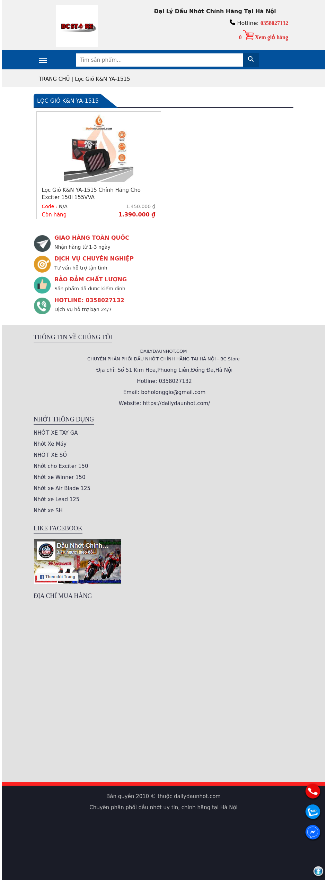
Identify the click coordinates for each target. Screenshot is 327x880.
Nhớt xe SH (48, 510)
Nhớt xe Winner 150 (59, 477)
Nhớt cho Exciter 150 (61, 466)
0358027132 (274, 23)
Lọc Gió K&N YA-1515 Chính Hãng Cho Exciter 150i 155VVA (91, 193)
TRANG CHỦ (54, 79)
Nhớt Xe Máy (50, 444)
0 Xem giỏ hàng (263, 37)
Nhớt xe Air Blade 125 (62, 488)
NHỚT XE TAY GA (56, 433)
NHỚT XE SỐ (50, 455)
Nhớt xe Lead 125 (56, 499)
